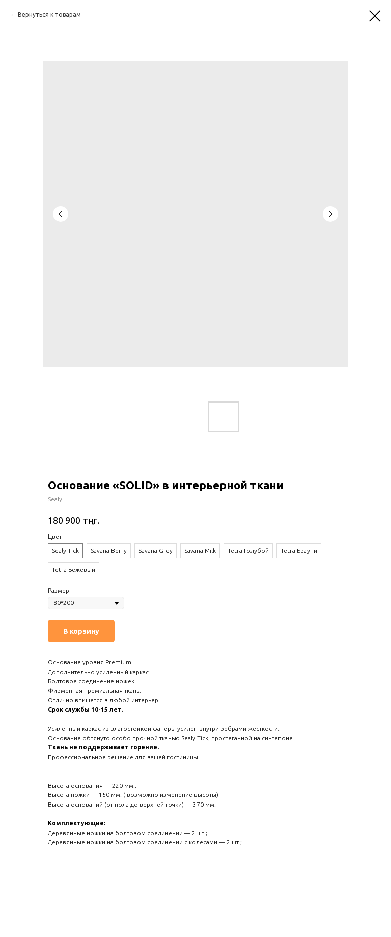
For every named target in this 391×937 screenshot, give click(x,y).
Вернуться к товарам (49, 14)
